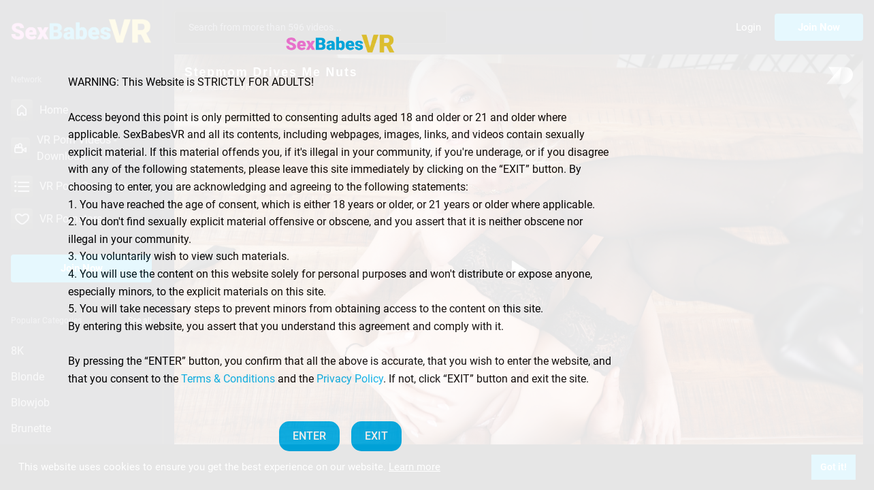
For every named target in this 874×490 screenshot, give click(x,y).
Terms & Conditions (228, 378)
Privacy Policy (350, 378)
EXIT (376, 435)
